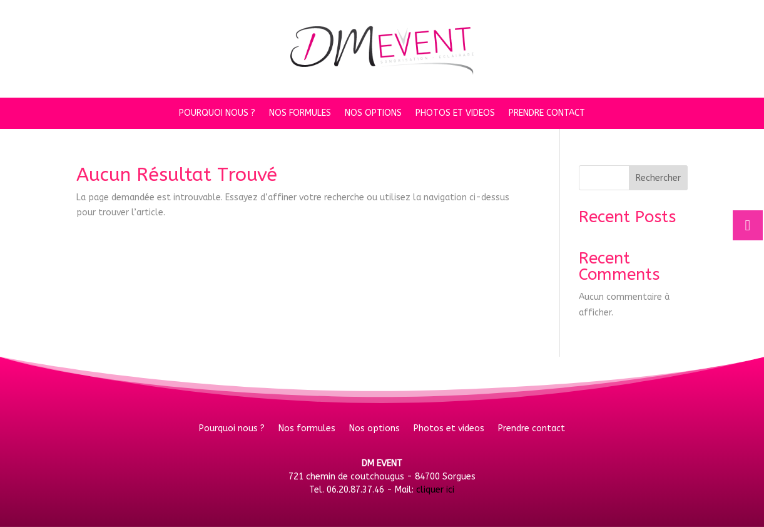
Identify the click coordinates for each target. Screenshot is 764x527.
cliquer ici (435, 489)
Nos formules (300, 113)
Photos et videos (455, 113)
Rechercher (658, 178)
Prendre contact (547, 113)
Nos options (373, 113)
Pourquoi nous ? (217, 113)
